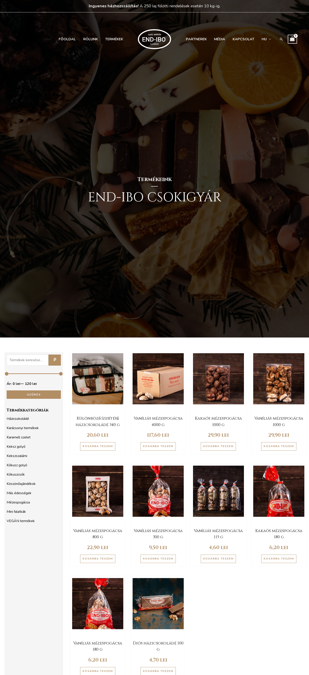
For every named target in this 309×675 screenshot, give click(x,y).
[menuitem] (264, 39)
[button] (278, 39)
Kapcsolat (242, 39)
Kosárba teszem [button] (98, 446)
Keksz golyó (16, 446)
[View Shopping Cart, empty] (289, 39)
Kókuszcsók (16, 474)
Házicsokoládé (18, 418)
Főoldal (69, 39)
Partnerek (196, 39)
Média (218, 39)
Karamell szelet (19, 437)
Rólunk (91, 39)
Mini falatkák (16, 511)
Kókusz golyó (17, 465)
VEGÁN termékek (21, 521)
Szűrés (34, 394)
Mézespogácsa (18, 502)
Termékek (115, 39)
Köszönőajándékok (21, 483)
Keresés (54, 360)
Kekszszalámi (17, 455)
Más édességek (19, 493)
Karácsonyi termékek (23, 428)
